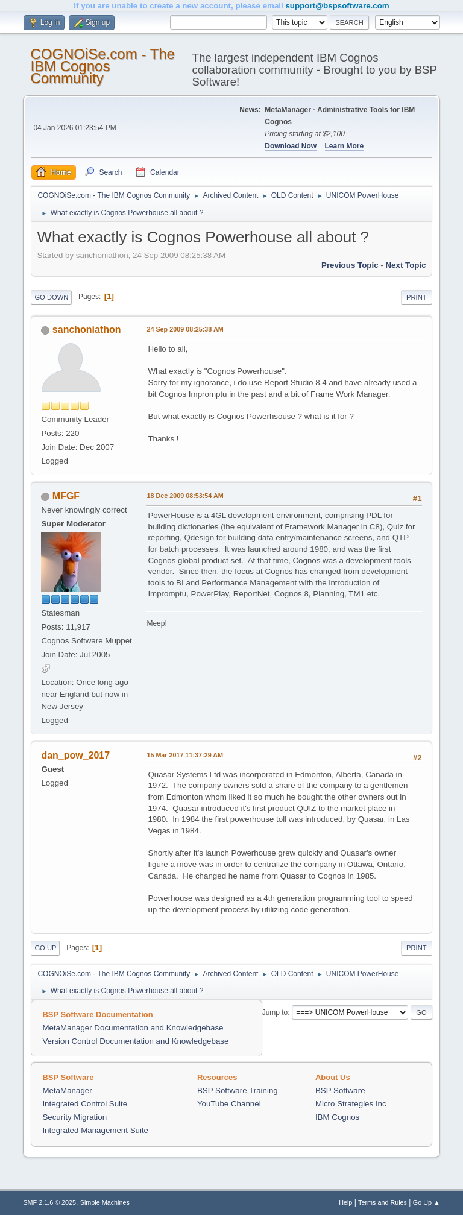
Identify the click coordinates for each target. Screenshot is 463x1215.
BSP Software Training (237, 1090)
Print (416, 297)
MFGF (66, 496)
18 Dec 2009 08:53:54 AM (184, 495)
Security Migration (74, 1117)
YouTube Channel (229, 1103)
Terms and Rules (382, 1202)
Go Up (45, 947)
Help (345, 1202)
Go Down (51, 297)
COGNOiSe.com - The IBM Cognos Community (102, 66)
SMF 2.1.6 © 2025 (49, 1202)
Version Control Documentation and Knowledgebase (135, 1041)
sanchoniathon (86, 329)
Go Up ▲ (426, 1202)
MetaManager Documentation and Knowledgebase (132, 1027)
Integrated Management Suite (95, 1130)
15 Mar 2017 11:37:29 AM (184, 755)
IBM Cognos (337, 1117)
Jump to (275, 1012)
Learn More (344, 146)
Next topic (405, 265)
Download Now (291, 146)
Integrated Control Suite (84, 1103)
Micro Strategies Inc (350, 1103)
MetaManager (67, 1090)
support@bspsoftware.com (337, 5)
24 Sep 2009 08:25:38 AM (184, 329)
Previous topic (350, 265)
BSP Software (340, 1090)
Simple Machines (105, 1202)
